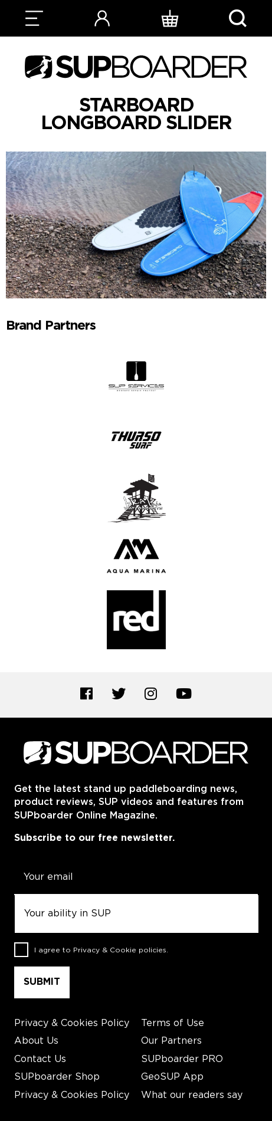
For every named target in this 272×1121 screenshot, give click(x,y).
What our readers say (191, 1095)
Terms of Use (172, 1023)
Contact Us (40, 1059)
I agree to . (101, 949)
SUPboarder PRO (182, 1059)
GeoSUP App (172, 1077)
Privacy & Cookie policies (119, 949)
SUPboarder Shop (57, 1077)
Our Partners (171, 1041)
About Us (36, 1041)
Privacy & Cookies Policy (71, 1023)
